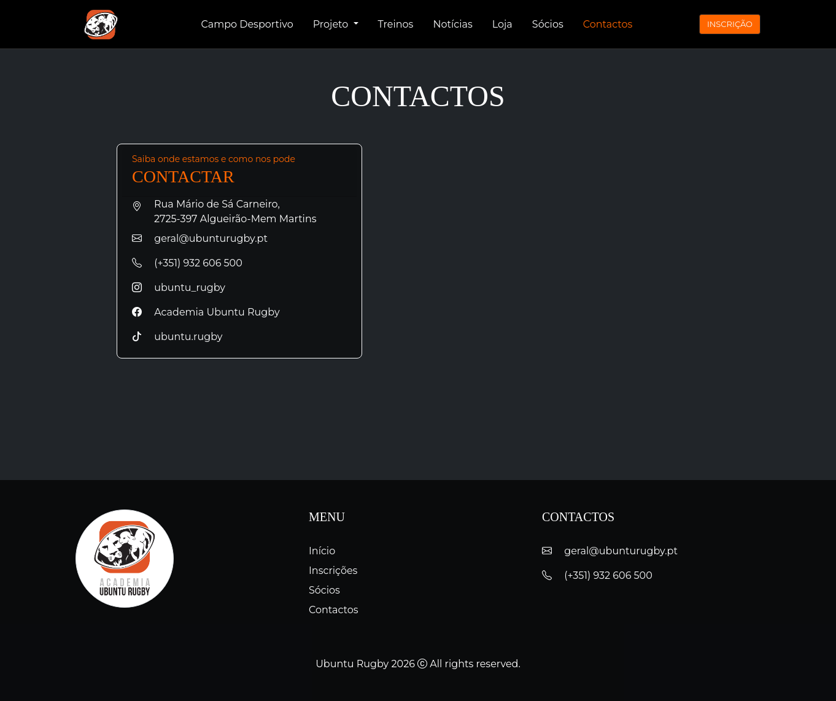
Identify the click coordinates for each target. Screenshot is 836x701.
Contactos (608, 24)
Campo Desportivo (247, 24)
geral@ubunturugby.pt (200, 238)
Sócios (547, 24)
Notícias (452, 24)
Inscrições (333, 570)
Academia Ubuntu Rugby (206, 312)
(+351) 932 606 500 (187, 263)
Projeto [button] (332, 24)
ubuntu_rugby (178, 287)
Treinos (396, 24)
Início (322, 551)
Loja (502, 24)
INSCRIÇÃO (730, 24)
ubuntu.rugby (177, 337)
